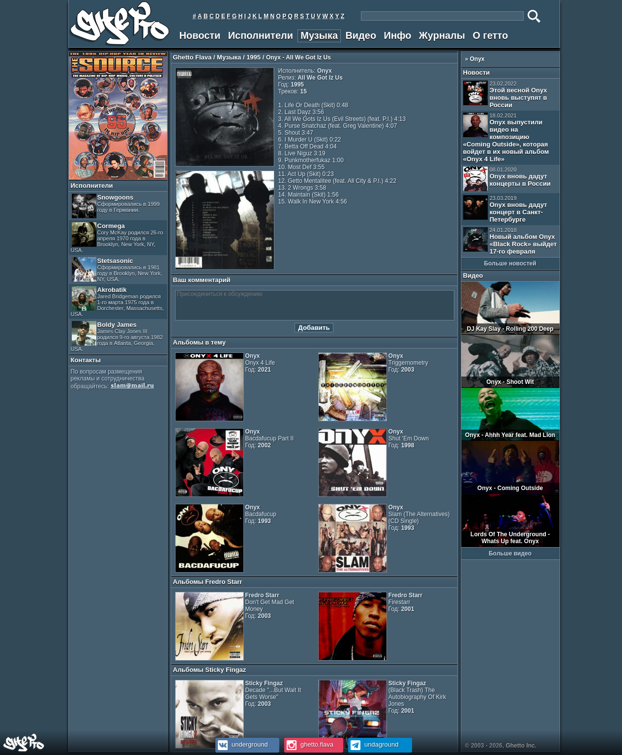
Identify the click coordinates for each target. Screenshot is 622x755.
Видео (360, 35)
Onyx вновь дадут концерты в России (507, 179)
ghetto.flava (309, 744)
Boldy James (117, 336)
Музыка (319, 35)
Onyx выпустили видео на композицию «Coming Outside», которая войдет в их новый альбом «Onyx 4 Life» (506, 138)
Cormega (117, 237)
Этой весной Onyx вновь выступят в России (505, 95)
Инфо (398, 35)
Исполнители (260, 35)
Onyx (477, 59)
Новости (200, 35)
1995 (253, 57)
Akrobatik (117, 301)
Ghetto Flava (192, 57)
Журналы (442, 35)
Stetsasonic (117, 269)
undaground (373, 744)
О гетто (490, 35)
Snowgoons (116, 206)
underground (241, 744)
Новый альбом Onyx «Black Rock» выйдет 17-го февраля (510, 241)
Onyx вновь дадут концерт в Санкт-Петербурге (505, 209)
